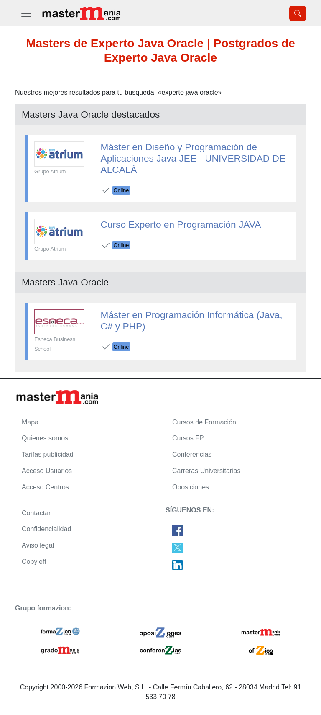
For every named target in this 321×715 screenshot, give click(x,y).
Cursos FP (188, 438)
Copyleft (34, 561)
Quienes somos (45, 438)
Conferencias (191, 454)
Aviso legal (38, 545)
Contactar (36, 513)
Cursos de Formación (204, 422)
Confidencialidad (46, 528)
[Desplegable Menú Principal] (26, 13)
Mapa (30, 422)
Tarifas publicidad (48, 454)
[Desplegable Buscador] (297, 13)
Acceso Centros (45, 487)
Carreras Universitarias (206, 470)
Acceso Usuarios (47, 470)
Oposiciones (190, 487)
